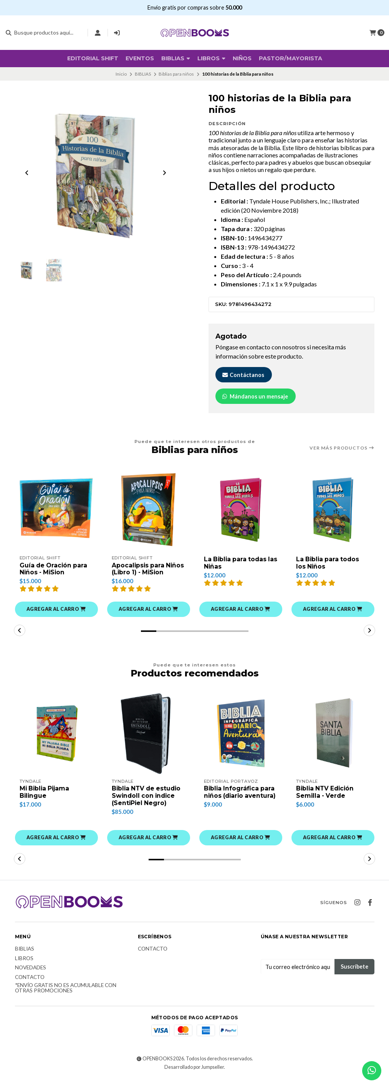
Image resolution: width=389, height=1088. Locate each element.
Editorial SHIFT (92, 58)
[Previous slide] (27, 173)
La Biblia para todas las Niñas (236, 563)
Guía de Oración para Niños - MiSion (54, 569)
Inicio (121, 73)
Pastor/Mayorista (290, 58)
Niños (242, 58)
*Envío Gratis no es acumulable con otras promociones (65, 997)
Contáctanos (243, 375)
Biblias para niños (176, 73)
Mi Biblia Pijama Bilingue (46, 800)
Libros (211, 58)
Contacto (30, 986)
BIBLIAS (175, 58)
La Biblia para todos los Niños (328, 563)
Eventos (140, 58)
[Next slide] (164, 173)
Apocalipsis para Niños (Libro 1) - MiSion (139, 573)
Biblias (24, 958)
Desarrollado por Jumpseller (194, 1076)
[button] (56, 617)
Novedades (30, 977)
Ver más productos (342, 448)
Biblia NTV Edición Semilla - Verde (326, 800)
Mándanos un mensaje (255, 396)
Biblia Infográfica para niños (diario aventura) (240, 804)
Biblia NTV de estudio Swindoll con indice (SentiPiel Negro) (148, 804)
